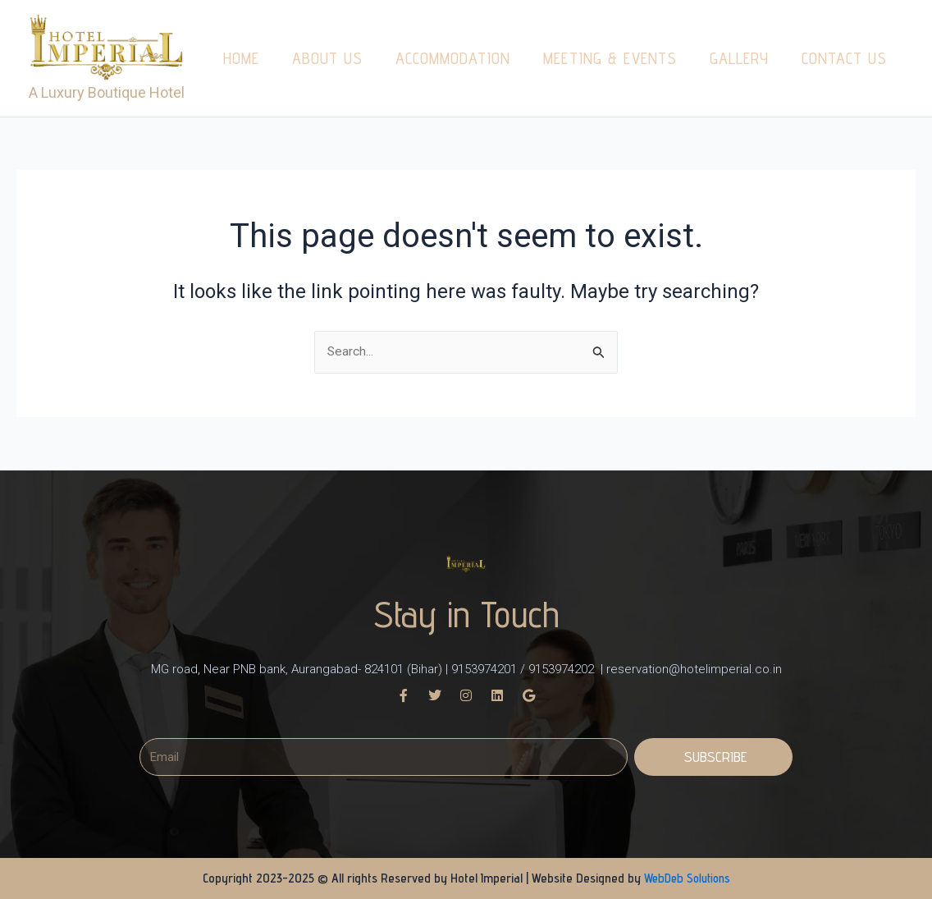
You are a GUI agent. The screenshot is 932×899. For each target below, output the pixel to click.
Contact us (844, 58)
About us (327, 58)
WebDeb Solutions (687, 878)
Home (241, 58)
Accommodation (452, 58)
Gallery (739, 58)
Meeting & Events (610, 58)
